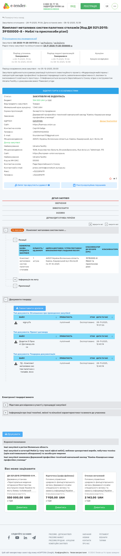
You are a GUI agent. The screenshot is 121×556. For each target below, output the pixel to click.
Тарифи (102, 540)
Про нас (86, 544)
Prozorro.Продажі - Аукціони (61, 540)
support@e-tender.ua (53, 6)
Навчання (87, 534)
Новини (86, 537)
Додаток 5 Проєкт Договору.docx (27, 344)
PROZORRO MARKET (56, 537)
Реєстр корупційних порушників (89, 185)
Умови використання (78, 553)
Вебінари (103, 537)
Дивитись (21, 507)
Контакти (87, 540)
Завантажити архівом (29, 308)
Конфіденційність (62, 553)
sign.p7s (27, 322)
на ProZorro (47, 43)
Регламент (104, 534)
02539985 (38, 121)
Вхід (73, 6)
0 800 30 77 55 (50, 4)
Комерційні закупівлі (58, 544)
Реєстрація (90, 6)
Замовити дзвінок (51, 9)
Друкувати (12, 434)
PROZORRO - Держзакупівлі (60, 534)
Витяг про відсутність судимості (32, 185)
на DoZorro (59, 43)
